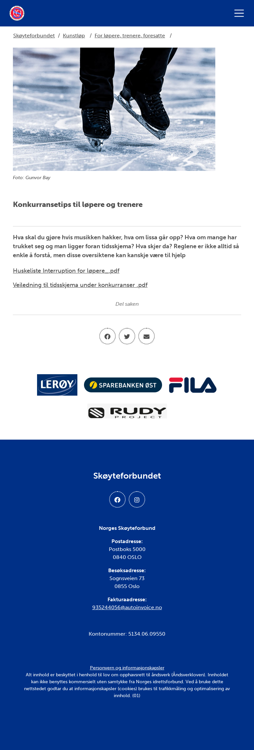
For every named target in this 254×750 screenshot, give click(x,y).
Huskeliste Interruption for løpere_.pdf (66, 270)
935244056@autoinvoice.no (127, 607)
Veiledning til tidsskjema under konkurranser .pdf (80, 285)
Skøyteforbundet (34, 35)
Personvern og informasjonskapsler (127, 668)
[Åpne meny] (241, 13)
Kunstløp (74, 35)
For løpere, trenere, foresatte (130, 35)
